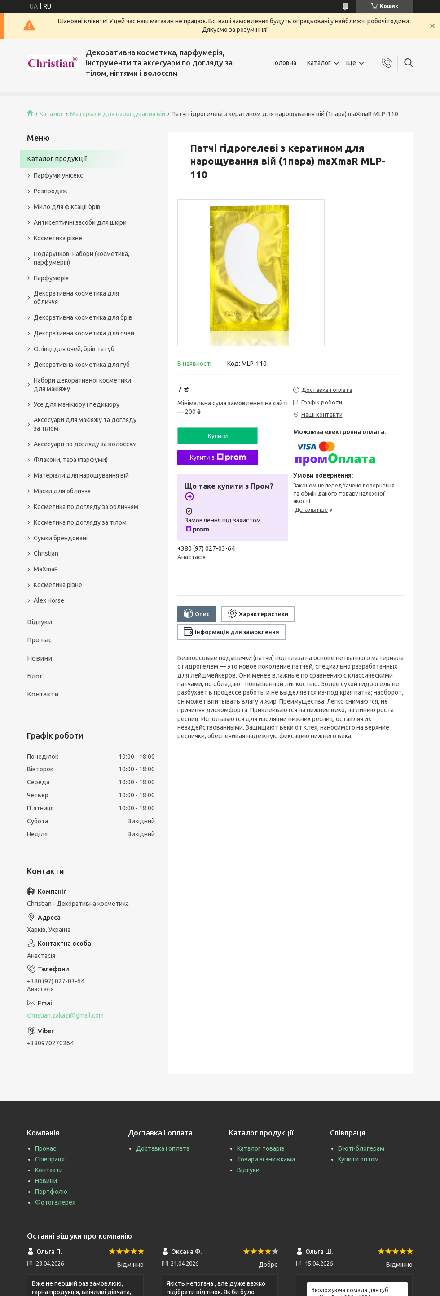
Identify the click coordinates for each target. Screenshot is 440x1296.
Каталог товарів (261, 1148)
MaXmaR (46, 569)
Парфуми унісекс (58, 175)
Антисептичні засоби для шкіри (80, 222)
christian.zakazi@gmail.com (65, 1015)
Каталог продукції (57, 158)
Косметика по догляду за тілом (80, 522)
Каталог (319, 62)
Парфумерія (51, 278)
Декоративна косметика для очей (84, 333)
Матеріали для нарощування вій (117, 113)
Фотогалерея (55, 1202)
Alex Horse (49, 600)
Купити (218, 435)
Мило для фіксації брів (67, 206)
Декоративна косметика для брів (83, 317)
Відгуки (39, 622)
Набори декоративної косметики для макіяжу (82, 384)
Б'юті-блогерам (361, 1148)
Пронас (45, 1148)
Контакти (42, 694)
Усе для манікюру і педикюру (76, 404)
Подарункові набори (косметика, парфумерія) (81, 258)
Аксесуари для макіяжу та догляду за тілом (85, 424)
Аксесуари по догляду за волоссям (85, 444)
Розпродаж (50, 191)
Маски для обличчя (62, 491)
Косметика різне (58, 238)
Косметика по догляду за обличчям (86, 506)
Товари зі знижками (266, 1159)
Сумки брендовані (61, 538)
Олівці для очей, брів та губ (74, 348)
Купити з (217, 457)
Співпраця (50, 1159)
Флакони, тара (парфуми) (71, 459)
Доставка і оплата (162, 1148)
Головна (284, 62)
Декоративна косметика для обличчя (76, 297)
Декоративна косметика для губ (82, 364)
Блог (35, 676)
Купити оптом (358, 1159)
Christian (46, 553)
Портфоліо (51, 1191)
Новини (39, 658)
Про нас (39, 640)
